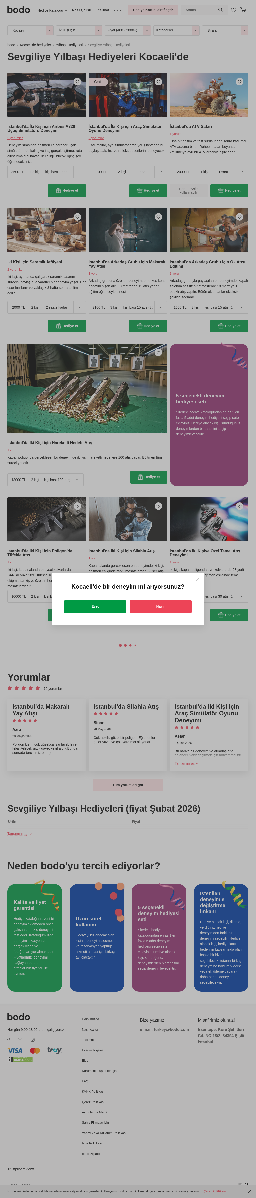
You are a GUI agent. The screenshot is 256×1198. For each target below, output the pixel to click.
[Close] (197, 579)
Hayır (160, 606)
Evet (95, 606)
